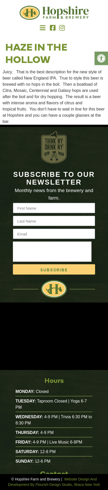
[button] (42, 28)
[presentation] (52, 255)
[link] (101, 58)
